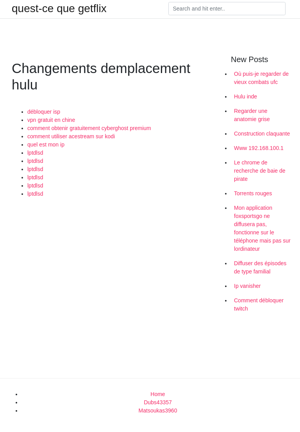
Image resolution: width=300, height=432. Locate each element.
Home (157, 394)
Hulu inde (245, 96)
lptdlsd (35, 153)
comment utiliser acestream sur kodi (71, 136)
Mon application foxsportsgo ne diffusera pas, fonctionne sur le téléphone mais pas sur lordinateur (262, 228)
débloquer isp (43, 112)
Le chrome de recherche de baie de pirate (260, 170)
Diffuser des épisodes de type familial (260, 267)
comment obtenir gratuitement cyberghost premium (89, 128)
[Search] (227, 8)
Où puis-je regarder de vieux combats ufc (261, 78)
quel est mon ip (45, 144)
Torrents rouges (253, 193)
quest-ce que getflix (59, 8)
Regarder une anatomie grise (252, 115)
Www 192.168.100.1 (259, 148)
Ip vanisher (247, 286)
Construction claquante (262, 133)
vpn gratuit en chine (51, 120)
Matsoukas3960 (158, 410)
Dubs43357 (158, 402)
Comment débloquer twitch (259, 304)
